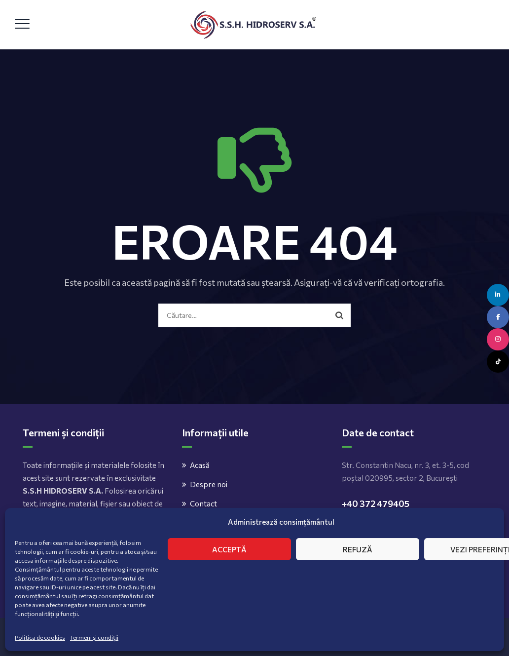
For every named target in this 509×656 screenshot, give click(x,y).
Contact (203, 503)
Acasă (200, 465)
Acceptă (229, 549)
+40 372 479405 (375, 503)
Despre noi (208, 484)
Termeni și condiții (94, 637)
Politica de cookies (40, 637)
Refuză (357, 549)
